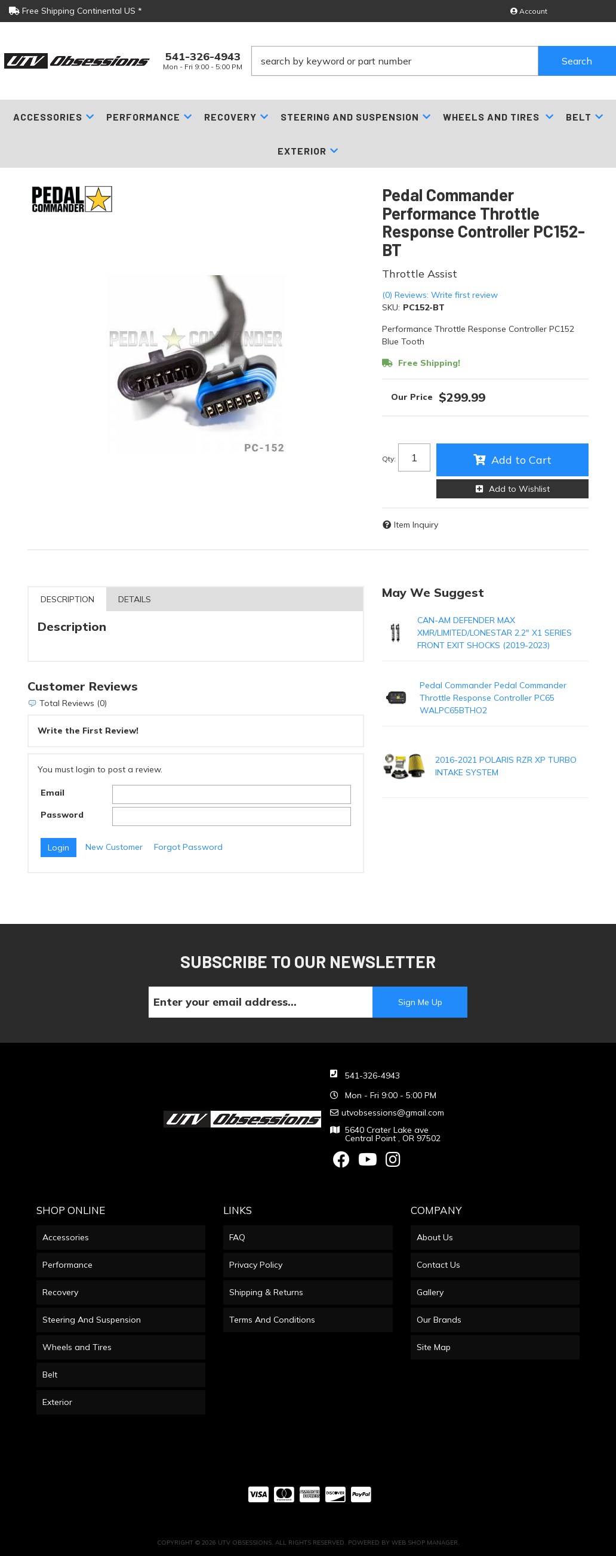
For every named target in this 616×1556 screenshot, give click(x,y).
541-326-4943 (372, 1075)
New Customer (114, 847)
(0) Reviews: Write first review (440, 294)
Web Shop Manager (425, 1542)
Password (62, 814)
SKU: (391, 307)
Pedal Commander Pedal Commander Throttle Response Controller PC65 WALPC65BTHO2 (493, 698)
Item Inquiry (416, 524)
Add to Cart (521, 460)
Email (52, 792)
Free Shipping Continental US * (75, 10)
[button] (433, 61)
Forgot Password (188, 847)
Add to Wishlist (519, 488)
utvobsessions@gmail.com (392, 1112)
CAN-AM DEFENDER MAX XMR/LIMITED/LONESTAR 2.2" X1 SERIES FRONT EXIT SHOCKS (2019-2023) (494, 633)
